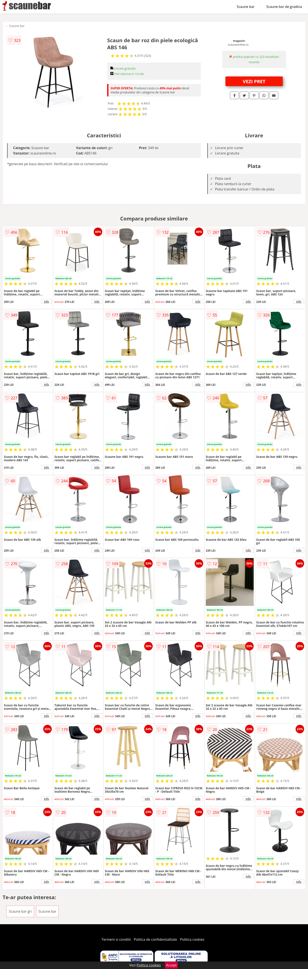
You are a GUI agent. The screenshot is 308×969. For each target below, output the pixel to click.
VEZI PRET (254, 81)
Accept (171, 965)
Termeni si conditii (116, 939)
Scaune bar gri (20, 911)
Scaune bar (246, 6)
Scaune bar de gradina (284, 6)
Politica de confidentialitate (155, 939)
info (46, 301)
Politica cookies (192, 939)
